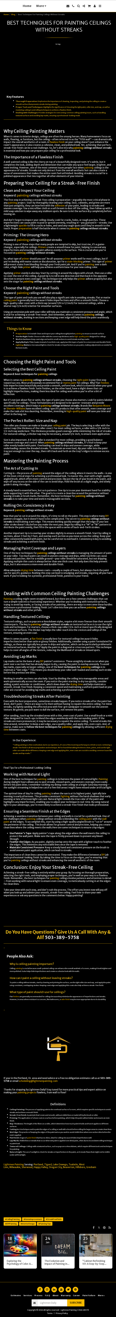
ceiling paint (10, 300)
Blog (13, 14)
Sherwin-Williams (15, 408)
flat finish (37, 638)
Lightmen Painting (14, 1164)
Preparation (21, 334)
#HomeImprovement (33, 1219)
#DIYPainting (11, 1224)
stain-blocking (75, 261)
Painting (8, 598)
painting (54, 104)
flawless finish (65, 110)
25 (85, 1240)
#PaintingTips (44, 1224)
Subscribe (76, 1302)
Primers (42, 247)
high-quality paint (81, 336)
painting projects (27, 1092)
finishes (105, 382)
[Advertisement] (58, 69)
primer (25, 258)
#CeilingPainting (12, 1219)
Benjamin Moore (101, 405)
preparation (25, 228)
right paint (83, 380)
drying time (27, 570)
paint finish (31, 1138)
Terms (50, 1313)
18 (9, 1240)
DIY (107, 516)
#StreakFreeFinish (54, 1219)
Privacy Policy (62, 1313)
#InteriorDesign (28, 1224)
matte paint (69, 382)
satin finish (65, 999)
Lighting (19, 345)
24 (47, 1240)
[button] (73, 6)
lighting (65, 796)
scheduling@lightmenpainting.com (38, 1081)
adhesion (60, 205)
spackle (23, 225)
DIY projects (88, 1016)
